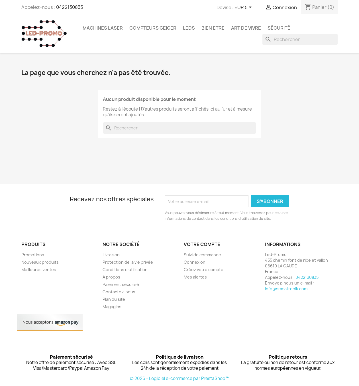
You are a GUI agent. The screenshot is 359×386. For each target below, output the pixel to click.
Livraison (111, 254)
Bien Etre (213, 28)
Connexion (194, 262)
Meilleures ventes (38, 269)
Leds (189, 28)
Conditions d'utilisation (125, 269)
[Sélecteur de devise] (244, 7)
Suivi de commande (202, 254)
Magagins (112, 306)
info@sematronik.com (286, 288)
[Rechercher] (300, 39)
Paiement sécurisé (121, 284)
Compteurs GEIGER (152, 28)
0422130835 (69, 7)
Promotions (32, 254)
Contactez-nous (119, 291)
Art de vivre (246, 28)
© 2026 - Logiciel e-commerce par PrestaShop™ (179, 378)
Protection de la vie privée (128, 262)
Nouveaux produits (40, 262)
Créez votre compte (203, 269)
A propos (111, 277)
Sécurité (279, 28)
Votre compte (202, 244)
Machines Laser (103, 28)
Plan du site (114, 299)
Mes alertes (195, 277)
